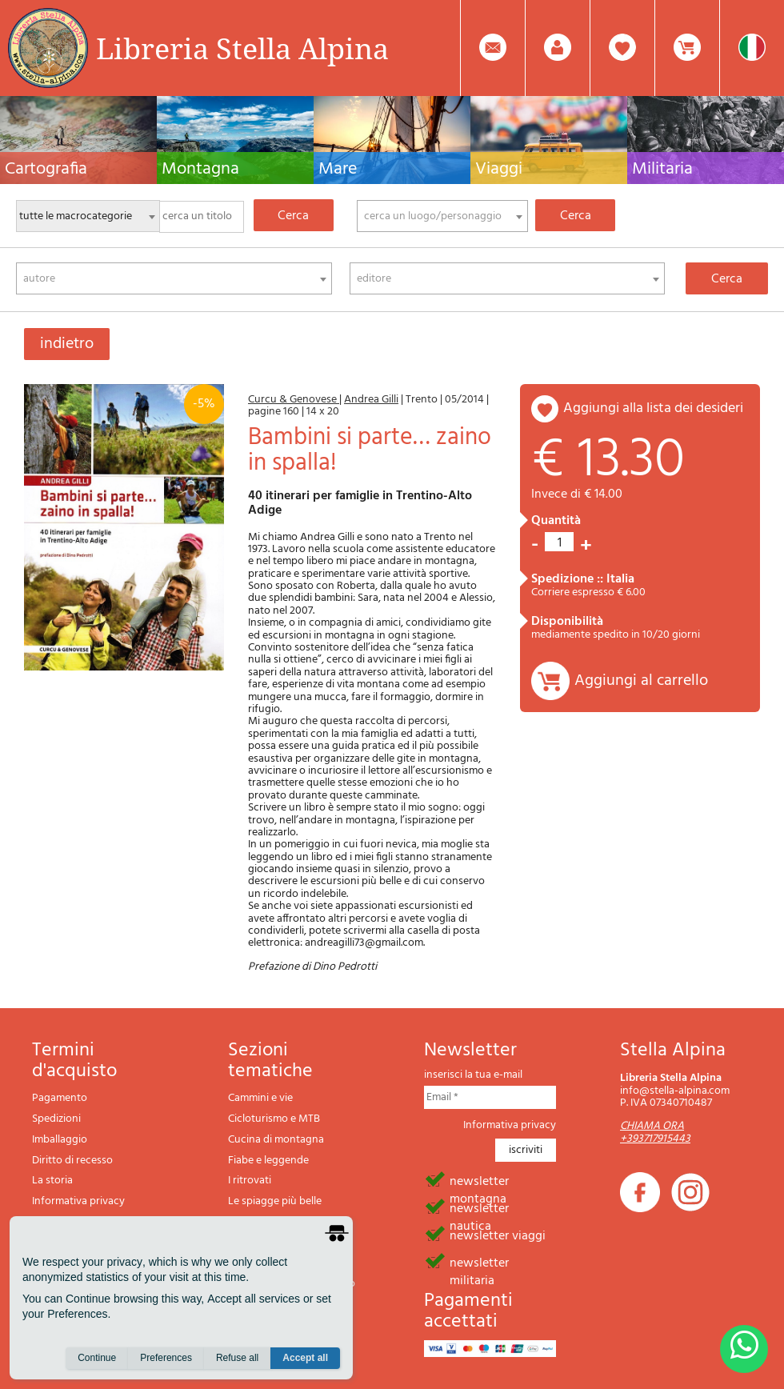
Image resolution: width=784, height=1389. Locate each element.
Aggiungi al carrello (641, 681)
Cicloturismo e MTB (274, 1119)
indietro (67, 344)
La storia (52, 1180)
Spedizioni (56, 1119)
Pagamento (59, 1098)
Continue (97, 1357)
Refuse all (237, 1357)
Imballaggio (59, 1139)
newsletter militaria (479, 1262)
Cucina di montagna (276, 1139)
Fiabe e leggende (268, 1160)
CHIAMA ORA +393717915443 (655, 1132)
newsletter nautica (479, 1207)
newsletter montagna (479, 1180)
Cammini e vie (260, 1098)
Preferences (166, 1357)
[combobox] (442, 216)
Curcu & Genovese (293, 399)
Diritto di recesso (72, 1160)
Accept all (305, 1357)
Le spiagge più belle (275, 1201)
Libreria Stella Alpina (242, 48)
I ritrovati (249, 1180)
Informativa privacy (78, 1201)
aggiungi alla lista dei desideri (653, 408)
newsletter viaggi (498, 1234)
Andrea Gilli (371, 399)
